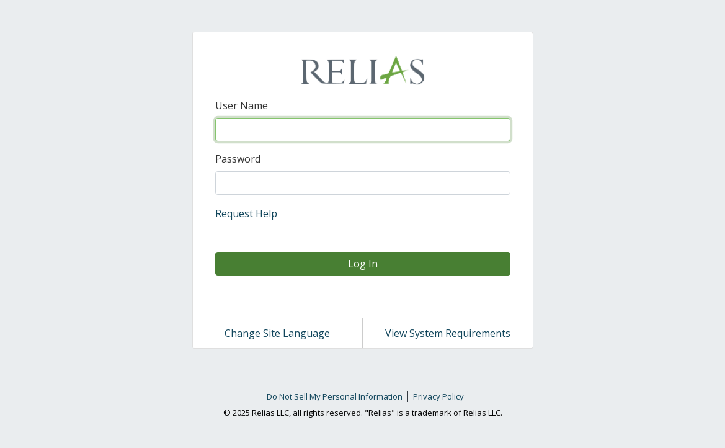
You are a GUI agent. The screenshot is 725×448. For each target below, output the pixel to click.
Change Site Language (277, 333)
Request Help (246, 213)
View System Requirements (447, 333)
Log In (363, 264)
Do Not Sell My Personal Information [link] (335, 396)
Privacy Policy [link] (438, 396)
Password (237, 159)
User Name (241, 105)
